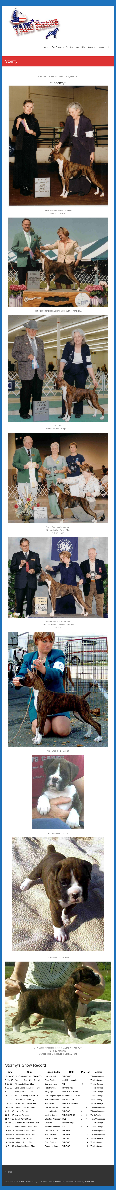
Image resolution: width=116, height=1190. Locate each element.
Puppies (69, 47)
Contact (91, 47)
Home (45, 47)
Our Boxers (57, 47)
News (101, 47)
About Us (80, 47)
